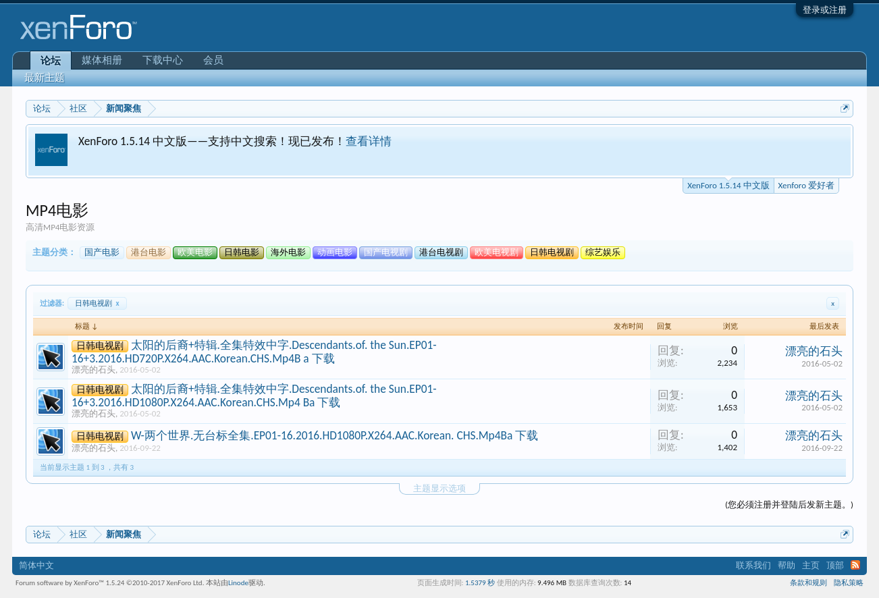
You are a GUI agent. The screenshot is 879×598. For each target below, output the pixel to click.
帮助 (786, 565)
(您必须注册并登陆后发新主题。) (789, 504)
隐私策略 (848, 582)
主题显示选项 (439, 488)
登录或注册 (825, 10)
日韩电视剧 (97, 303)
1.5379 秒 (480, 582)
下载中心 (162, 60)
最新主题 (44, 78)
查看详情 (369, 141)
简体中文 (36, 565)
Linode (238, 582)
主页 (811, 565)
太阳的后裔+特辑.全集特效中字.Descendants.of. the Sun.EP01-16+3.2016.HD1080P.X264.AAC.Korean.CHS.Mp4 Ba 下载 (254, 395)
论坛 (51, 61)
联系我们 (753, 565)
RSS (855, 565)
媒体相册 (102, 60)
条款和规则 (808, 582)
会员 (213, 60)
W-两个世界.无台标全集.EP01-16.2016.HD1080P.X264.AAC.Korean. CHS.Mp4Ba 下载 (334, 435)
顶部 (835, 565)
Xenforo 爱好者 (806, 185)
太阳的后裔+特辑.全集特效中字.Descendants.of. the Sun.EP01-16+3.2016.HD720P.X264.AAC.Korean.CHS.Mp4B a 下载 (254, 351)
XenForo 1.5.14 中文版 (728, 184)
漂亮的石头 (93, 369)
